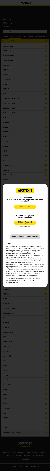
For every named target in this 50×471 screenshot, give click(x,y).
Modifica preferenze (11, 282)
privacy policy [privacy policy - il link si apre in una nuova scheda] (18, 248)
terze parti (33, 255)
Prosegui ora (25, 207)
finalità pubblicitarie (11, 264)
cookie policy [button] (31, 253)
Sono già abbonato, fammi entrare (25, 236)
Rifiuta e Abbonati (25, 222)
